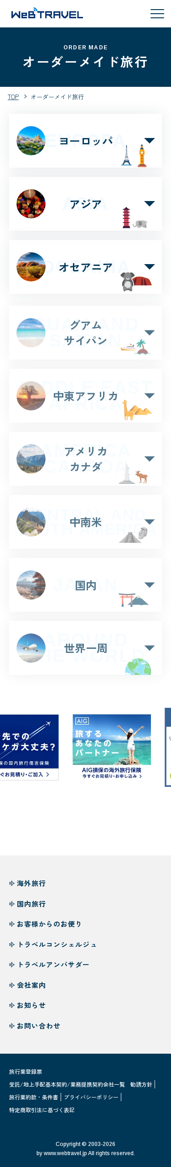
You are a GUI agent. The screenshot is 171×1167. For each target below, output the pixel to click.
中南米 (85, 526)
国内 (85, 589)
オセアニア (85, 267)
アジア (85, 204)
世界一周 (85, 652)
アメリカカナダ (85, 463)
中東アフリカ (85, 400)
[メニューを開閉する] (157, 13)
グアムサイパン (85, 336)
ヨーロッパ (85, 141)
